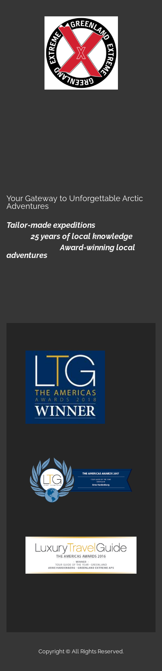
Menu (81, 110)
